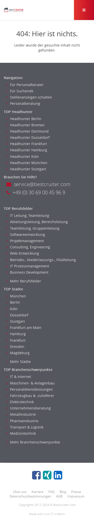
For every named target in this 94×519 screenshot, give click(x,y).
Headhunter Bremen (25, 125)
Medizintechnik (21, 433)
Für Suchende (19, 91)
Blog (63, 491)
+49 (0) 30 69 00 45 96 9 (35, 192)
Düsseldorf (17, 315)
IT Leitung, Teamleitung (27, 215)
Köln (12, 308)
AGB (59, 496)
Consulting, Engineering (28, 247)
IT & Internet (18, 376)
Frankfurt (16, 340)
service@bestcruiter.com (38, 184)
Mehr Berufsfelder (23, 281)
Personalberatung (23, 103)
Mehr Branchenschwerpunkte (33, 442)
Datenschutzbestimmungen (30, 496)
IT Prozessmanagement (27, 266)
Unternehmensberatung (28, 408)
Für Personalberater (25, 84)
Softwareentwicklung (25, 234)
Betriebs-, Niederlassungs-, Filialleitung (41, 259)
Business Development (27, 272)
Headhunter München (26, 162)
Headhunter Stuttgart (26, 169)
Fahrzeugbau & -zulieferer (30, 395)
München (16, 296)
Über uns (20, 491)
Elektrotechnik (20, 401)
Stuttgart (15, 321)
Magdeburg (18, 352)
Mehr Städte (18, 361)
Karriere (37, 491)
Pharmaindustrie (22, 420)
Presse (76, 491)
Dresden (15, 346)
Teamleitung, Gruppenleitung (32, 228)
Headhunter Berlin (23, 118)
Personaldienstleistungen (29, 389)
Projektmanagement (25, 240)
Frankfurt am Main (23, 327)
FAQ (51, 491)
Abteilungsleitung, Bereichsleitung (37, 221)
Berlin (13, 302)
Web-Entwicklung (22, 253)
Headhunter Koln (22, 156)
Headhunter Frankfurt (26, 143)
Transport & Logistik (24, 427)
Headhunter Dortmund (27, 131)
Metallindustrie (21, 414)
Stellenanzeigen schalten (29, 97)
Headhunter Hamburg (26, 150)
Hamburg (16, 333)
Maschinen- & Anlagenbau (30, 383)
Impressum (75, 496)
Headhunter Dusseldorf (28, 137)
